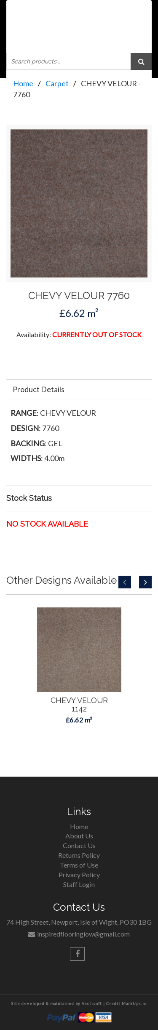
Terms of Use (79, 865)
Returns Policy (79, 855)
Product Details (38, 389)
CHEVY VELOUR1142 (79, 704)
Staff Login (79, 884)
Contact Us (79, 845)
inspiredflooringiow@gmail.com (83, 934)
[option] (79, 687)
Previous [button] (124, 582)
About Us (79, 836)
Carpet (57, 83)
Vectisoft (92, 1003)
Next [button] (145, 582)
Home (23, 83)
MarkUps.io (134, 1003)
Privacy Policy (79, 875)
